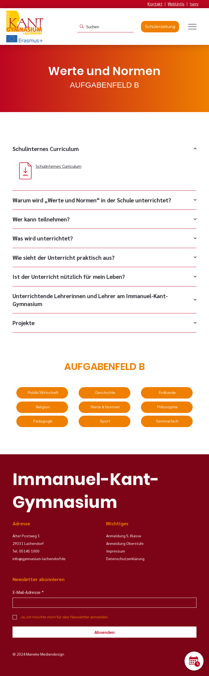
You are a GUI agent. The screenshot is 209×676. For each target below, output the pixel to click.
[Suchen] (104, 26)
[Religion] (42, 407)
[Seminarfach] (167, 421)
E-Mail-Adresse (28, 592)
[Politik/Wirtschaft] (42, 393)
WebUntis (176, 3)
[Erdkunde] (167, 393)
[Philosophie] (167, 407)
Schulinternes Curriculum (58, 166)
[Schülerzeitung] (160, 26)
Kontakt (154, 3)
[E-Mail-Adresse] (103, 603)
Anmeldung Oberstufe (125, 543)
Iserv (194, 3)
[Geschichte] (104, 393)
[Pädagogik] (42, 421)
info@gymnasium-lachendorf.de (39, 558)
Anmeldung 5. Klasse (123, 535)
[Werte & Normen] (104, 407)
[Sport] (104, 421)
